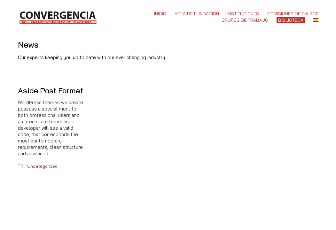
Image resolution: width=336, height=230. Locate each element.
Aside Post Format (50, 90)
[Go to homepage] (58, 17)
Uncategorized (42, 166)
